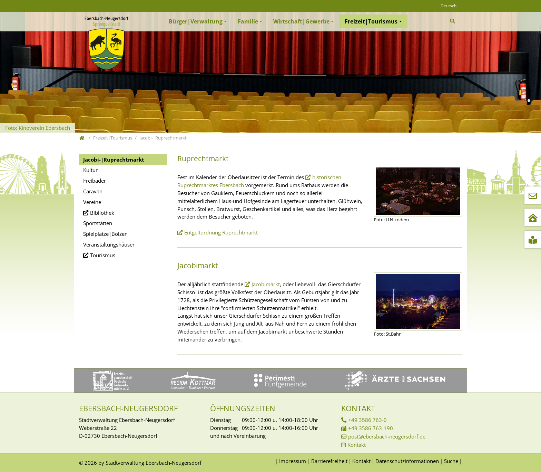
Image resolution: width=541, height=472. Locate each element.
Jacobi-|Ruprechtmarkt (113, 159)
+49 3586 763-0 (367, 419)
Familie (248, 21)
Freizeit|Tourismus (371, 21)
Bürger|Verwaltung (196, 21)
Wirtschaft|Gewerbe (301, 21)
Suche (451, 460)
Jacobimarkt (266, 284)
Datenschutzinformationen (407, 460)
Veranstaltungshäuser (109, 244)
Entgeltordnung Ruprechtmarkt (221, 232)
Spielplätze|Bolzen (105, 233)
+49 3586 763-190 (370, 428)
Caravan (92, 191)
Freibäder (94, 180)
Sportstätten (97, 223)
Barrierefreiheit (329, 460)
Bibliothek (102, 212)
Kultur (90, 169)
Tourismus (102, 255)
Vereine (92, 202)
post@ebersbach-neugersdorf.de (386, 436)
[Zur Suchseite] (453, 21)
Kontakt (356, 444)
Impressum (292, 460)
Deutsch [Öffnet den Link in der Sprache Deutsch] (448, 6)
